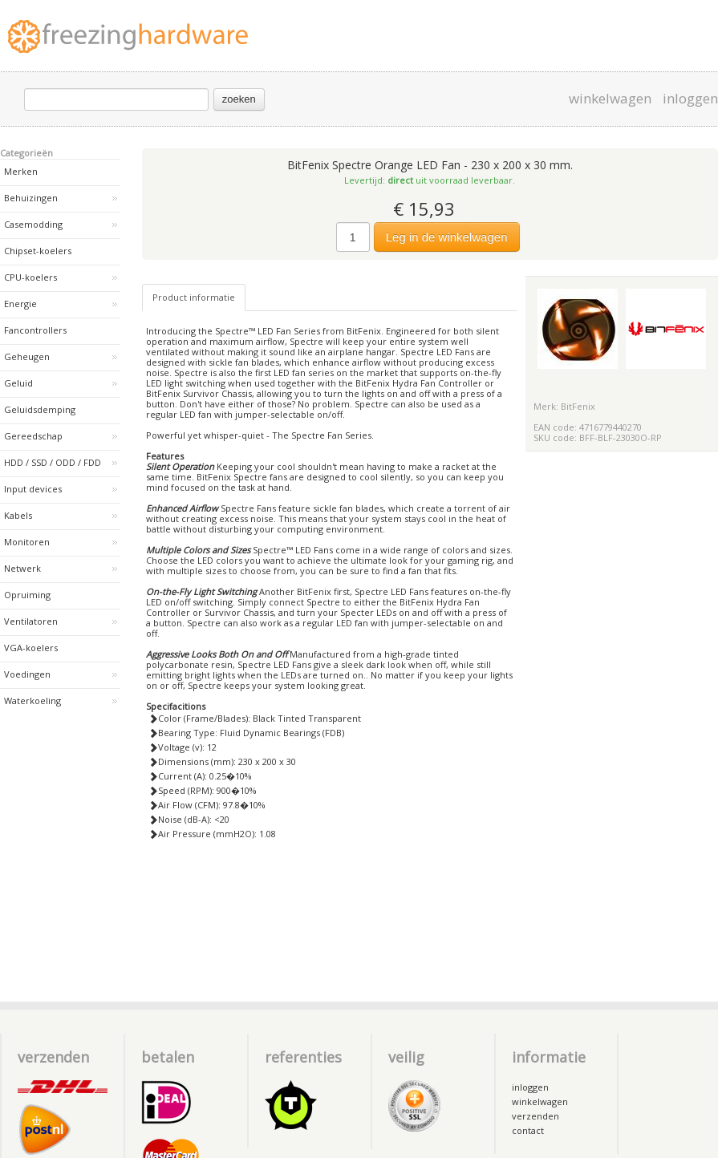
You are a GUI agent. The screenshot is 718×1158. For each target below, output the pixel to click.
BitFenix (578, 406)
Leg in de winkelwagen (447, 237)
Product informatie (193, 297)
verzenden (535, 1116)
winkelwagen (610, 98)
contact (528, 1130)
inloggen (690, 98)
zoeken (239, 99)
